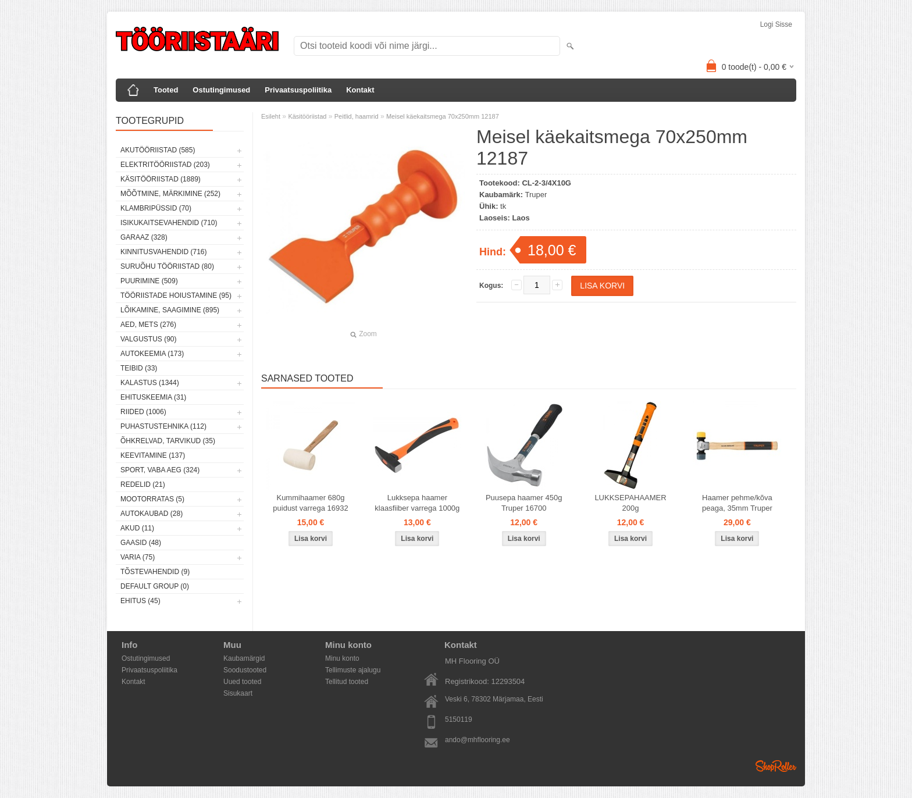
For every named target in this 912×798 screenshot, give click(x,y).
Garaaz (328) (144, 237)
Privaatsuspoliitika (298, 90)
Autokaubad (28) (151, 514)
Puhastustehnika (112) (163, 426)
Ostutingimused (221, 90)
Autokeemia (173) (152, 354)
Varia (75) (137, 557)
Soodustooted (244, 670)
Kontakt (360, 90)
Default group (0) (154, 586)
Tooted (166, 90)
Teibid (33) (138, 368)
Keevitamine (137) (152, 455)
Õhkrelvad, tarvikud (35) (167, 441)
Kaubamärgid (244, 658)
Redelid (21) (142, 484)
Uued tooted (242, 682)
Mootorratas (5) (152, 499)
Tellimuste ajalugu (352, 670)
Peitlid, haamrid (356, 116)
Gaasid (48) (140, 543)
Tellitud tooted (346, 682)
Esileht (270, 116)
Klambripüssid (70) (155, 208)
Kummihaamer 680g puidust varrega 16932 (310, 502)
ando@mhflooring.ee (477, 740)
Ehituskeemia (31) (153, 397)
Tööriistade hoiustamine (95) (175, 295)
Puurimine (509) (149, 281)
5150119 (458, 719)
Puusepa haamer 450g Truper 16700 (524, 502)
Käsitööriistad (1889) (160, 179)
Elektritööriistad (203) (165, 165)
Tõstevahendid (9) (155, 572)
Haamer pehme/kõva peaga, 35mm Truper (737, 502)
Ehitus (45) (140, 601)
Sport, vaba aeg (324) (160, 470)
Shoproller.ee (776, 766)
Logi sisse (776, 24)
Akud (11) (137, 528)
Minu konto (342, 658)
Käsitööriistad (307, 116)
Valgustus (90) (148, 339)
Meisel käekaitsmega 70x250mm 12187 (442, 116)
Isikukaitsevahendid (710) (169, 223)
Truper (536, 194)
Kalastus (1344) (149, 383)
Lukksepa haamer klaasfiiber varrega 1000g (417, 502)
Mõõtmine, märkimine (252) (170, 194)
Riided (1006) (143, 412)
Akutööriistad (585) (157, 150)
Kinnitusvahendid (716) (163, 252)
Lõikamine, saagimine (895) (169, 310)
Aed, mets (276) (148, 324)
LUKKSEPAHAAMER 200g (630, 502)
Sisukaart (237, 693)
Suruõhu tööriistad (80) (167, 266)
